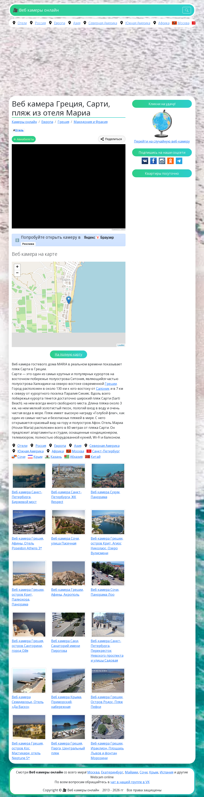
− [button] (17, 273)
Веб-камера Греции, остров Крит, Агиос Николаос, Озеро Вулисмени (107, 545)
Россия (40, 23)
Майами (131, 772)
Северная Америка (103, 23)
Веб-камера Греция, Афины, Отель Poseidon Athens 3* (28, 543)
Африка (163, 23)
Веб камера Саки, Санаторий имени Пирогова (65, 646)
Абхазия (76, 456)
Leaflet (121, 345)
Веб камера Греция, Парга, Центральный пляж (68, 748)
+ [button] (17, 267)
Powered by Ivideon (118, 229)
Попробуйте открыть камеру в (69, 237)
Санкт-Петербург (106, 451)
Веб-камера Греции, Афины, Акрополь (67, 592)
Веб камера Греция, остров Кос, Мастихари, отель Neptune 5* (27, 750)
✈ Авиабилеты (24, 139)
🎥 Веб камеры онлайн (36, 10)
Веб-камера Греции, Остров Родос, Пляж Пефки (107, 702)
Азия (76, 23)
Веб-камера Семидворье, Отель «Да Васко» (28, 702)
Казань (56, 456)
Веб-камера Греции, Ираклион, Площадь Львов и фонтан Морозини (107, 750)
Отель (19, 130)
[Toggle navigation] (186, 10)
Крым (37, 456)
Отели (22, 23)
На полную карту (68, 354)
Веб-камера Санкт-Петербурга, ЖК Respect (66, 497)
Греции (111, 383)
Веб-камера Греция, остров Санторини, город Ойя (28, 646)
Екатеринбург (112, 772)
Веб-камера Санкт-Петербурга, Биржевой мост (27, 497)
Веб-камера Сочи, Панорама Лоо (105, 592)
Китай (95, 456)
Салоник (103, 388)
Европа (59, 23)
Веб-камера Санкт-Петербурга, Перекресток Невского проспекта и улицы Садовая (107, 651)
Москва (183, 23)
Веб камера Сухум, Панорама (105, 494)
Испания (166, 772)
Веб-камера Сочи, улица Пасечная (65, 540)
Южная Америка (137, 23)
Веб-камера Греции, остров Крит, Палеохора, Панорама (28, 596)
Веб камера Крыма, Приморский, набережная (66, 702)
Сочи (21, 456)
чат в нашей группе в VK (130, 782)
